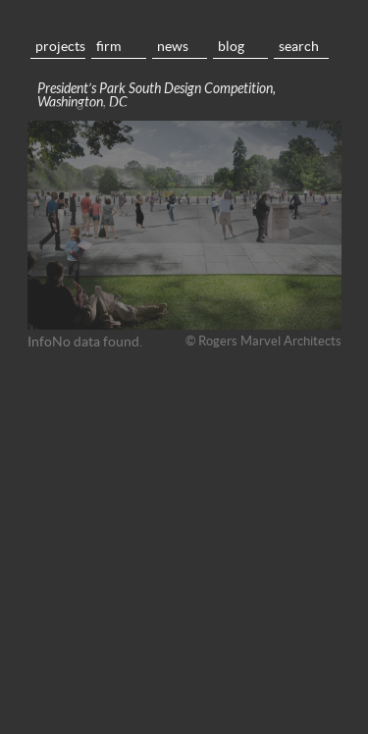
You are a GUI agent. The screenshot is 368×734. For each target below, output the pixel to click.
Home (184, 19)
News (172, 46)
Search (299, 46)
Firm (108, 46)
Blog (231, 46)
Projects (60, 46)
